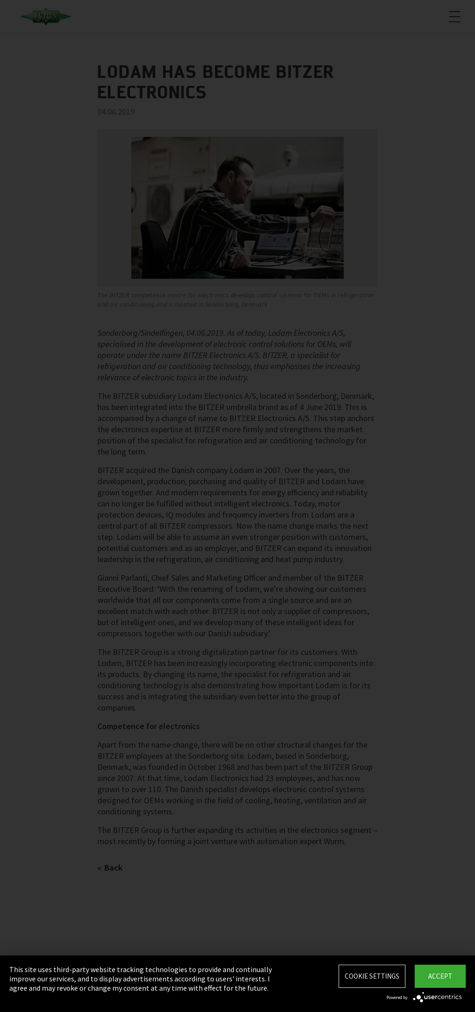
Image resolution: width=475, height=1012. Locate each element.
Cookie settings (372, 976)
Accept (440, 976)
